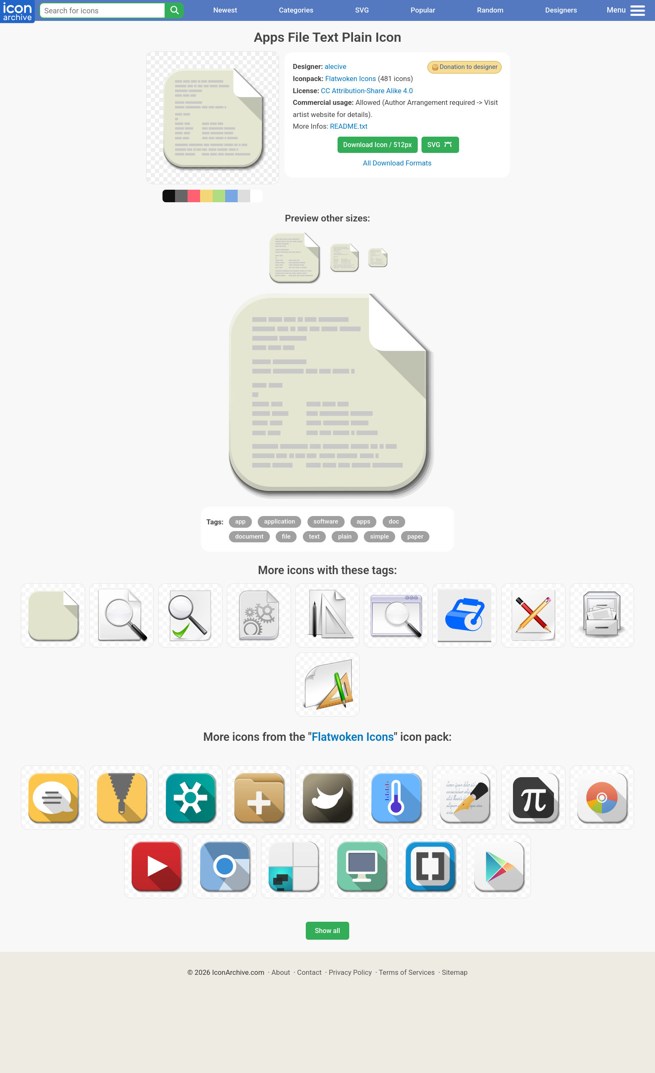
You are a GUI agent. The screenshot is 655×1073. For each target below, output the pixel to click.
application (279, 521)
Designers (561, 10)
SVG (362, 10)
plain (345, 536)
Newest (225, 10)
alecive (335, 66)
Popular (423, 10)
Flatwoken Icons (350, 78)
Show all (327, 931)
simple (379, 536)
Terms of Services (407, 972)
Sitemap (455, 972)
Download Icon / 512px (377, 145)
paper (415, 536)
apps (364, 521)
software (326, 521)
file (286, 536)
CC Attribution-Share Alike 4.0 (367, 90)
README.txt (349, 126)
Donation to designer (468, 67)
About (281, 972)
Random (490, 10)
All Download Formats (397, 163)
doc (394, 521)
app (240, 521)
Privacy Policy (350, 972)
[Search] (174, 10)
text (314, 536)
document (249, 536)
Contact (309, 972)
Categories (296, 10)
